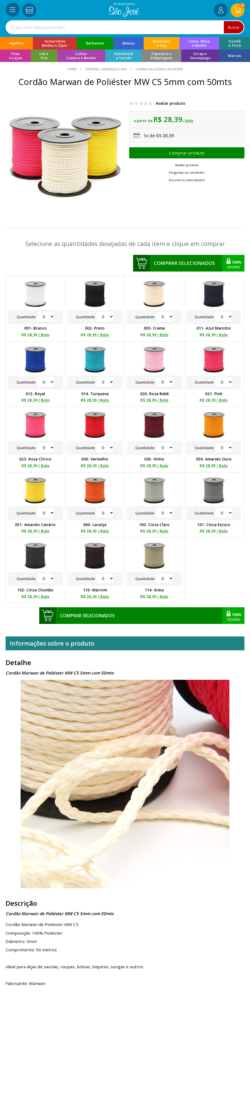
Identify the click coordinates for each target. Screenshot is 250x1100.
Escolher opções (186, 152)
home (72, 69)
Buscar (233, 27)
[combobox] (125, 27)
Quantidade (35, 317)
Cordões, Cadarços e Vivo (106, 69)
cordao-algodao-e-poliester (159, 69)
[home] (124, 15)
